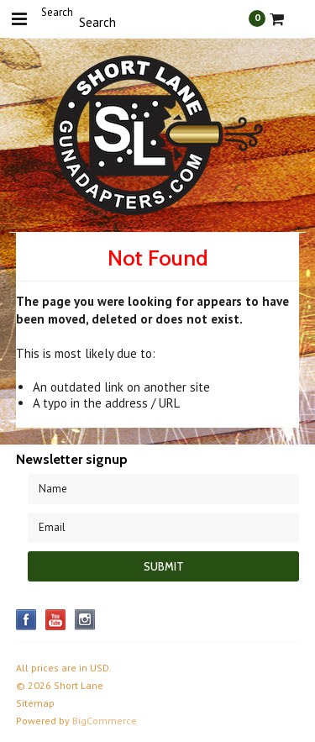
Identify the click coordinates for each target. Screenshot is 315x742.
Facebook (26, 619)
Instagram (85, 619)
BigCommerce (104, 720)
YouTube (55, 619)
